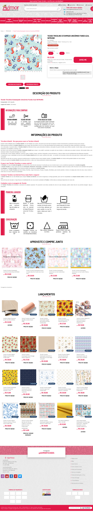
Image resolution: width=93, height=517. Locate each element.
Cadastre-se (89, 5)
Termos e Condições (76, 472)
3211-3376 (6, 472)
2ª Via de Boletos (75, 480)
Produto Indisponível (12, 258)
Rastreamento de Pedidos (77, 483)
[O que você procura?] (58, 8)
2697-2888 (6, 465)
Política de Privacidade (77, 469)
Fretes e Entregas (75, 477)
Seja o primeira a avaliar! (52, 48)
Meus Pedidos (63, 5)
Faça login (35, 5)
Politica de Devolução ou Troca (78, 475)
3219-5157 (70, 12)
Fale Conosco (81, 5)
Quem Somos (75, 464)
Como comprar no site (77, 466)
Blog (73, 461)
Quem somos (72, 5)
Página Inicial (74, 458)
